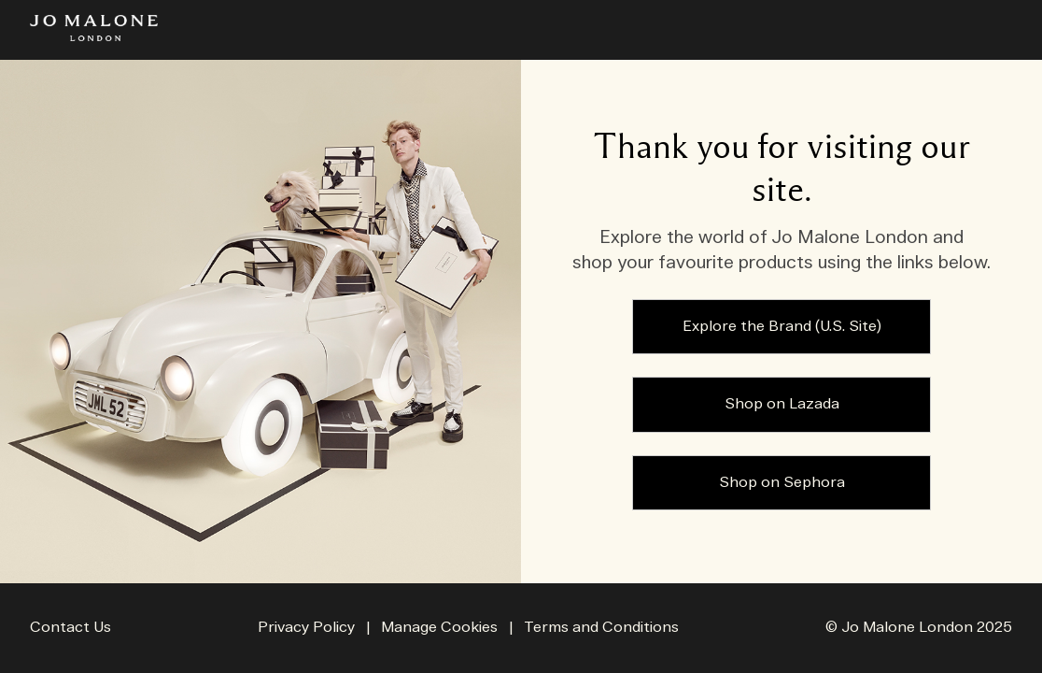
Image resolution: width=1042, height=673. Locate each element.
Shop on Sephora (782, 483)
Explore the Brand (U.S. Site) (782, 326)
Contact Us (70, 627)
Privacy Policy (306, 627)
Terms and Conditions (601, 627)
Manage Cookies (441, 627)
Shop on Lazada (782, 404)
